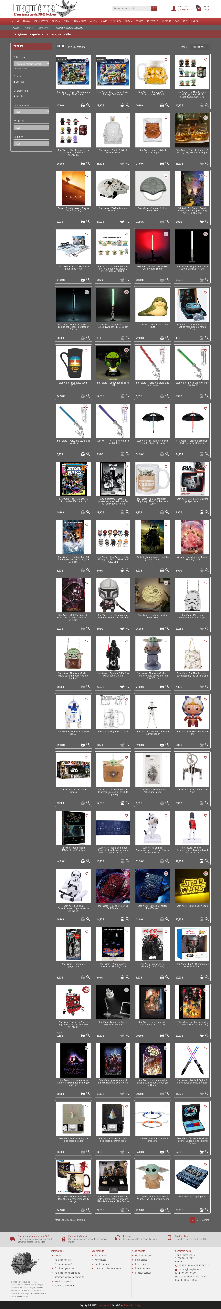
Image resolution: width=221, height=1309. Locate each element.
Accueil (15, 21)
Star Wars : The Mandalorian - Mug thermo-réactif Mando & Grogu (73, 1199)
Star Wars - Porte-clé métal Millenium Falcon (152, 791)
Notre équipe (141, 1259)
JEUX (185, 21)
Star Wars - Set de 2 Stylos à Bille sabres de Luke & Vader (192, 1081)
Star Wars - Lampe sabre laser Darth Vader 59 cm (152, 267)
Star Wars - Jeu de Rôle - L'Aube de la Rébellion (73, 849)
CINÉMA (128, 21)
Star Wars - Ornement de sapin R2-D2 (73, 732)
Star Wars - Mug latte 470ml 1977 (73, 384)
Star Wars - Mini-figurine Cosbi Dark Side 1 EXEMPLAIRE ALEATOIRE (73, 152)
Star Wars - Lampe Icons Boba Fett (113, 384)
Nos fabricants (102, 1264)
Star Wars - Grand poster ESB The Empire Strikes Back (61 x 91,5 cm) (73, 559)
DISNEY (103, 21)
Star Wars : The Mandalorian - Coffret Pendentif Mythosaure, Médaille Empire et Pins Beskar (113, 1199)
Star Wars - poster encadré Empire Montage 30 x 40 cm (113, 1081)
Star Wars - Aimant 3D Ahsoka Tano (192, 732)
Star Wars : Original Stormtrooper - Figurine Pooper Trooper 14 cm (152, 850)
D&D (177, 21)
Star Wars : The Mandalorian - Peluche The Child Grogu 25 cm (152, 1197)
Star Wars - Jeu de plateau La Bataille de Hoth (73, 267)
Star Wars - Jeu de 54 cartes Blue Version (152, 907)
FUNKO (26, 21)
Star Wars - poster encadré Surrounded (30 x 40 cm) (73, 500)
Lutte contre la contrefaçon (108, 1268)
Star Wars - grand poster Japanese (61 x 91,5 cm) (113, 965)
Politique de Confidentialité (67, 1272)
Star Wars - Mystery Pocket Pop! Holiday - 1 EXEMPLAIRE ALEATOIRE (73, 1024)
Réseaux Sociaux (143, 1272)
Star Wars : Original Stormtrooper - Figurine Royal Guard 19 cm (192, 850)
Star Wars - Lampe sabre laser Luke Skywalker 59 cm (192, 267)
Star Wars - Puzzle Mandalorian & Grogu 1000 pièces (73, 93)
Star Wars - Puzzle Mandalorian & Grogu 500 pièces (113, 93)
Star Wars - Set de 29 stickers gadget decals (192, 500)
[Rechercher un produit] (131, 8)
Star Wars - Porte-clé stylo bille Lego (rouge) (152, 384)
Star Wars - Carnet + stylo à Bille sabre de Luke (73, 1139)
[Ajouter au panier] (83, 105)
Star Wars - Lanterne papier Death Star (152, 616)
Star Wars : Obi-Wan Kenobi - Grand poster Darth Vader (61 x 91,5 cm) (73, 617)
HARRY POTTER (41, 21)
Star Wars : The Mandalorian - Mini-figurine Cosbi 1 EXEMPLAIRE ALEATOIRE (192, 94)
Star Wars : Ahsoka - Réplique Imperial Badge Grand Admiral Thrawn (192, 1141)
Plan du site (140, 1264)
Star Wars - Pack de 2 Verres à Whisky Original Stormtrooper (192, 151)
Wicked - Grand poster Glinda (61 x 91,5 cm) (192, 558)
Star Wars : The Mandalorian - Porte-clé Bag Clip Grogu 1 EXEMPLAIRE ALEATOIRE (113, 269)
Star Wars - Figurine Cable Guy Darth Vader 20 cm (113, 674)
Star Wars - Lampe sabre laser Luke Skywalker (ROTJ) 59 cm (113, 326)
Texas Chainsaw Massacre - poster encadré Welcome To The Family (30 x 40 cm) (113, 501)
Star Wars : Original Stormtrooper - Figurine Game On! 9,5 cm (73, 908)
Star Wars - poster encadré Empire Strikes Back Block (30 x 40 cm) (152, 1083)
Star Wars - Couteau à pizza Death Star (152, 209)
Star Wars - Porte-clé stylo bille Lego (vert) (192, 384)
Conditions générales (64, 1268)
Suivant (205, 1219)
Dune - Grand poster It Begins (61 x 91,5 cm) (73, 209)
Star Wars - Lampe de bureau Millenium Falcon (113, 1023)
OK (154, 8)
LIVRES (194, 21)
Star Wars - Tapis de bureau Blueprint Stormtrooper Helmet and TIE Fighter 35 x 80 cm (113, 850)
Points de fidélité (63, 1259)
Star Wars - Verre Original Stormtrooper (152, 151)
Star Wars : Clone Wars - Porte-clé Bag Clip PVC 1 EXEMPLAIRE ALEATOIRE (113, 559)
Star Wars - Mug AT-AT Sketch (113, 731)
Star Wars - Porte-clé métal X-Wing (192, 791)
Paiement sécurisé (63, 1264)
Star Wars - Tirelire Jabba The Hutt (152, 326)
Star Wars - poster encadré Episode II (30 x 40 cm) (152, 1023)
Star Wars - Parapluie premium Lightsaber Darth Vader (192, 442)
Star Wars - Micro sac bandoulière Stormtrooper (192, 616)
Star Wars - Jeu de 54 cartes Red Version (113, 907)
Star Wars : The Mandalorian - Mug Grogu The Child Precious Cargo (152, 501)
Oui (20, 81)
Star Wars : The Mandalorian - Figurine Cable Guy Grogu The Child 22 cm (152, 676)
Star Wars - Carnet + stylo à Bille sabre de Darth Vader (113, 1139)
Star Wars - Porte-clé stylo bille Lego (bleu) (73, 442)
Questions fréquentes (65, 1285)
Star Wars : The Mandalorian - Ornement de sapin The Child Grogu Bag (113, 792)
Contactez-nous (142, 1268)
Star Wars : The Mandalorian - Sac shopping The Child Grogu (192, 674)
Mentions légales (63, 1281)
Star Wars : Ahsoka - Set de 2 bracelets (152, 1139)
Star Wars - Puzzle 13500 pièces (73, 791)
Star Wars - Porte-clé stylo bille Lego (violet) (113, 442)
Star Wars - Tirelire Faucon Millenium (113, 209)
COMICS (139, 21)
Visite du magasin (143, 1255)
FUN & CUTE (80, 21)
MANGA (93, 21)
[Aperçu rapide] (88, 105)
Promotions (100, 1255)
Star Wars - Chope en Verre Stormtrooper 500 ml (152, 93)
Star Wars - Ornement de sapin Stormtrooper (153, 732)
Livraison (59, 1255)
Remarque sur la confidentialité (69, 1277)
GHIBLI (67, 21)
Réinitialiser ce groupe (21, 68)
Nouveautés (100, 1259)
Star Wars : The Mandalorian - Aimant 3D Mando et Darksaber (113, 616)
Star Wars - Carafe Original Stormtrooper (113, 151)
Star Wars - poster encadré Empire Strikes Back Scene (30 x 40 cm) (73, 1083)
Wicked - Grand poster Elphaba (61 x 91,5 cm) (152, 558)
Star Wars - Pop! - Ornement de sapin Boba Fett (192, 965)
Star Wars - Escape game (192, 1196)
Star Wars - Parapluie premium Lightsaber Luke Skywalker (153, 442)
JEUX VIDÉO (152, 21)
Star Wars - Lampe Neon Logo (192, 906)
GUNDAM (56, 21)
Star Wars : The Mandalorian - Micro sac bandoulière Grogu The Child (73, 676)
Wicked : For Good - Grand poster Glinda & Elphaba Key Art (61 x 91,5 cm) (192, 211)
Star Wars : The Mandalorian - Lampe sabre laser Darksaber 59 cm (73, 327)
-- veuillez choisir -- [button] (200, 46)
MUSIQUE (166, 21)
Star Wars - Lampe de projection (73, 965)
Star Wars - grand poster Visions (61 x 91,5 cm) (152, 965)
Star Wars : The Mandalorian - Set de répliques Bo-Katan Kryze (192, 327)
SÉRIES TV (116, 21)
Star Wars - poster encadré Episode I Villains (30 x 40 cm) (192, 1023)
